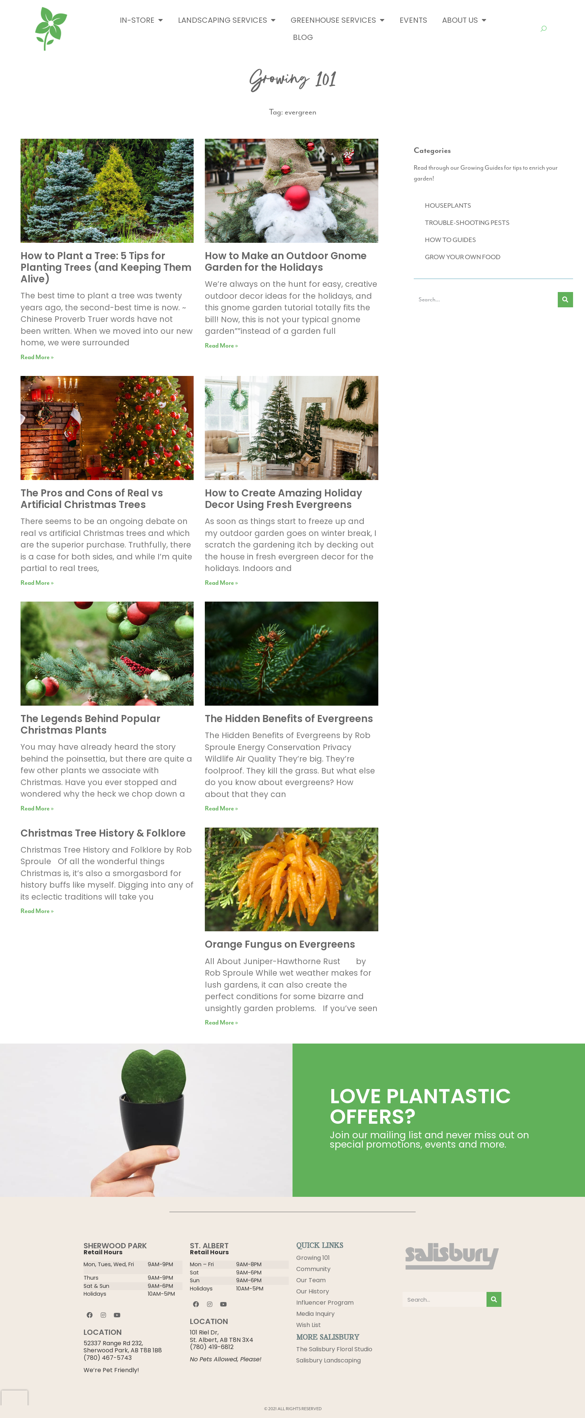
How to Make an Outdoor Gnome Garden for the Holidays (286, 261)
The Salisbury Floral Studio (334, 1349)
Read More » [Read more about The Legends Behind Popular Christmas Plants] (37, 808)
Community (313, 1269)
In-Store (141, 20)
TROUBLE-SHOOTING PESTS (467, 223)
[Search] (565, 299)
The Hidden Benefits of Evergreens (289, 718)
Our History (312, 1291)
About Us (464, 20)
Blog (303, 37)
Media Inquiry (315, 1313)
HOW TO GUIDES (450, 240)
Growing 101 (313, 1258)
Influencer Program (325, 1302)
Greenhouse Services (338, 20)
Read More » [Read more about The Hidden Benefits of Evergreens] (221, 808)
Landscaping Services (227, 20)
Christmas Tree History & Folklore (103, 833)
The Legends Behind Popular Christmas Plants (90, 724)
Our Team (311, 1280)
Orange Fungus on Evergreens (280, 944)
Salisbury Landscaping (328, 1360)
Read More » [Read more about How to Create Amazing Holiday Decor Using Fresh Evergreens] (221, 583)
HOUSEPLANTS (448, 205)
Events (413, 20)
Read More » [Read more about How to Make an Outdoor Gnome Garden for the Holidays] (221, 345)
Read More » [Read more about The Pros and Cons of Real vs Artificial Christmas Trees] (37, 583)
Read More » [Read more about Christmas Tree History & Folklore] (37, 911)
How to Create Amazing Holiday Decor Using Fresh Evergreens (283, 498)
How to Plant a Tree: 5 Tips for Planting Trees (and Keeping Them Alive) (106, 267)
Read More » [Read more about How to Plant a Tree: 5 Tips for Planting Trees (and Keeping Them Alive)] (37, 357)
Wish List (308, 1325)
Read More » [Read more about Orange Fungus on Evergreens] (221, 1022)
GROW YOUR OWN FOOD (463, 257)
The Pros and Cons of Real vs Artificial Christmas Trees (92, 498)
